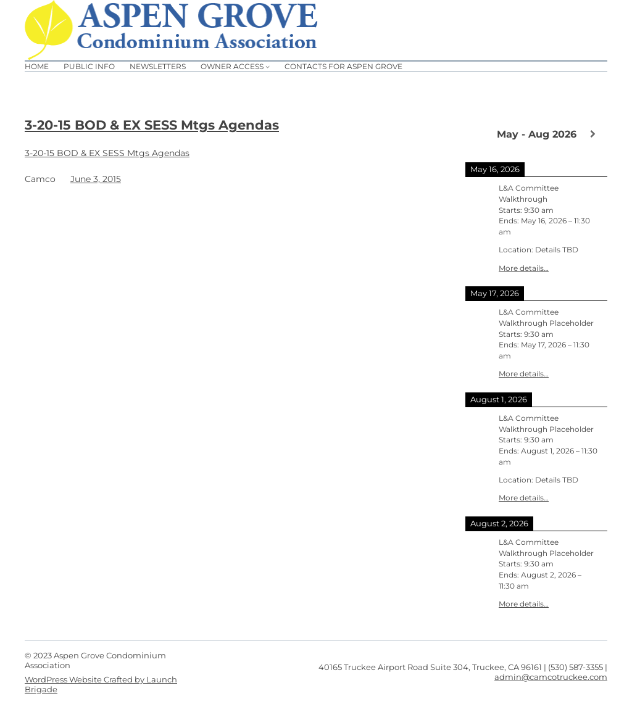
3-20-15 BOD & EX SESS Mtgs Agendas (152, 125)
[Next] (593, 134)
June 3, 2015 (95, 178)
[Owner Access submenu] (267, 66)
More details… (524, 268)
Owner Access (232, 66)
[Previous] (479, 133)
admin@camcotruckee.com (550, 677)
